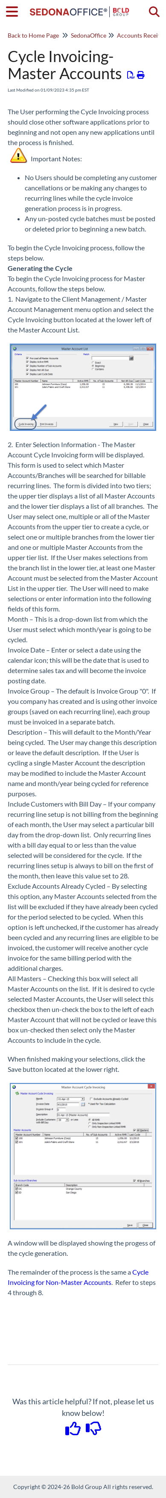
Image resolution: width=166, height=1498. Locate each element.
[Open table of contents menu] (15, 10)
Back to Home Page (33, 35)
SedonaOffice (88, 35)
